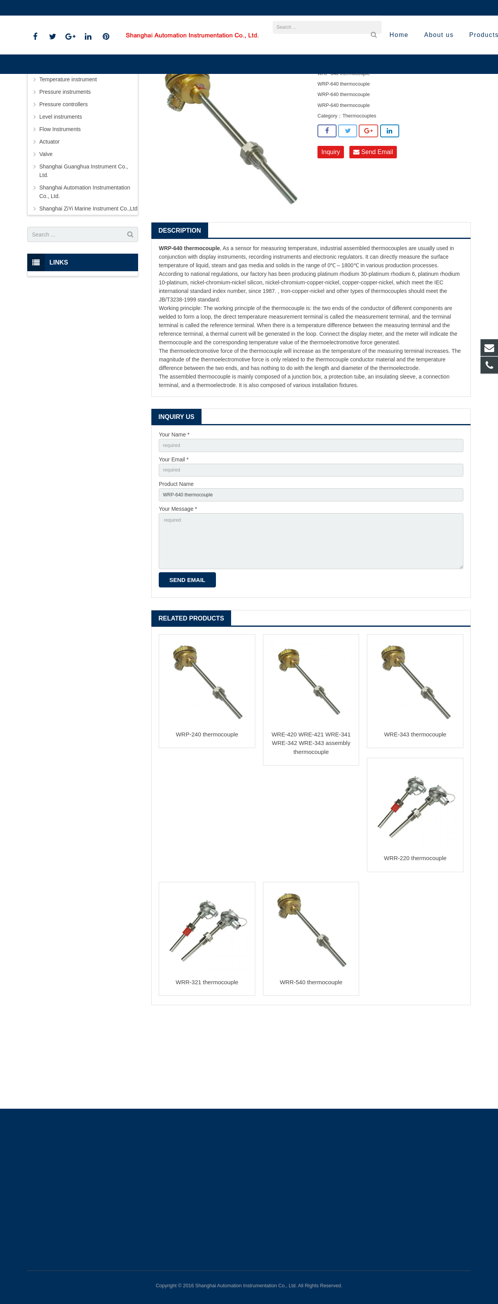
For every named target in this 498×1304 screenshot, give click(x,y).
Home (152, 109)
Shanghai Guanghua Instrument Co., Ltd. (83, 244)
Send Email (373, 226)
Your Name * (174, 508)
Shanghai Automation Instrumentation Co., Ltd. (84, 265)
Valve (46, 228)
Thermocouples (274, 109)
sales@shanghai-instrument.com (120, 8)
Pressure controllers (63, 178)
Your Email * (174, 535)
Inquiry (330, 226)
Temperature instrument (223, 109)
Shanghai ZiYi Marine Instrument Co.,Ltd (88, 282)
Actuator (49, 215)
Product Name (176, 562)
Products (178, 109)
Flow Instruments (60, 203)
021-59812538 (50, 8)
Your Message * (178, 589)
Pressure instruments (65, 166)
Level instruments (60, 191)
